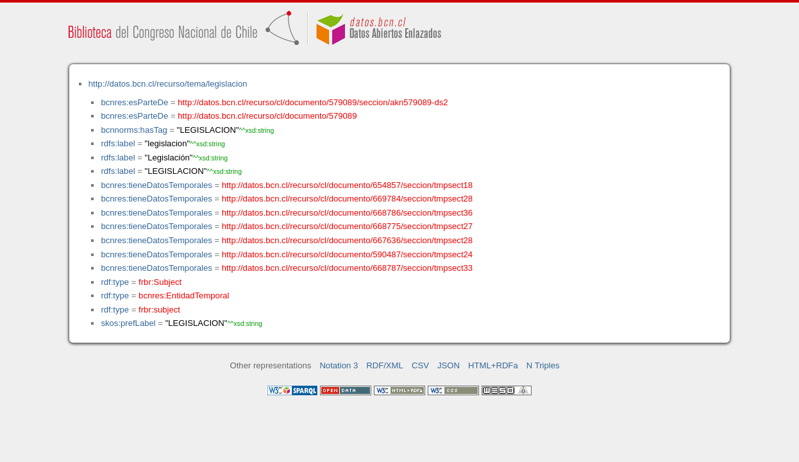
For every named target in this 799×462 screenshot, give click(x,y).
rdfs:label (118, 143)
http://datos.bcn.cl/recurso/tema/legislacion (168, 84)
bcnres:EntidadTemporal (184, 295)
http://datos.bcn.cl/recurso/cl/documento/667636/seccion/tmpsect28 (347, 240)
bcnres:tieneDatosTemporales (156, 185)
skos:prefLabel (128, 323)
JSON (448, 365)
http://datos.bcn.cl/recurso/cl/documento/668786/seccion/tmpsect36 (347, 213)
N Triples (543, 365)
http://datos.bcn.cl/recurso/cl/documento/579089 (267, 116)
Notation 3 (338, 365)
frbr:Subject (160, 282)
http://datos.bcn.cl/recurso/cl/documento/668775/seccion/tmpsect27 (347, 226)
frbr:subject (159, 309)
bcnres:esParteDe (134, 102)
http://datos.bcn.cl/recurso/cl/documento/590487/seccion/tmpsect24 (347, 254)
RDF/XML (384, 365)
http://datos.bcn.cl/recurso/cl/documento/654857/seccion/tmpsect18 (347, 185)
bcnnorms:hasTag (134, 130)
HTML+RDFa (493, 365)
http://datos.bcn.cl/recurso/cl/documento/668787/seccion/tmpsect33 (347, 268)
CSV (420, 365)
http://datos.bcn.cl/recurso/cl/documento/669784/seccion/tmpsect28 (347, 198)
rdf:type (115, 282)
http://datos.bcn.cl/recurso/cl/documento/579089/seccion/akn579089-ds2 (313, 102)
